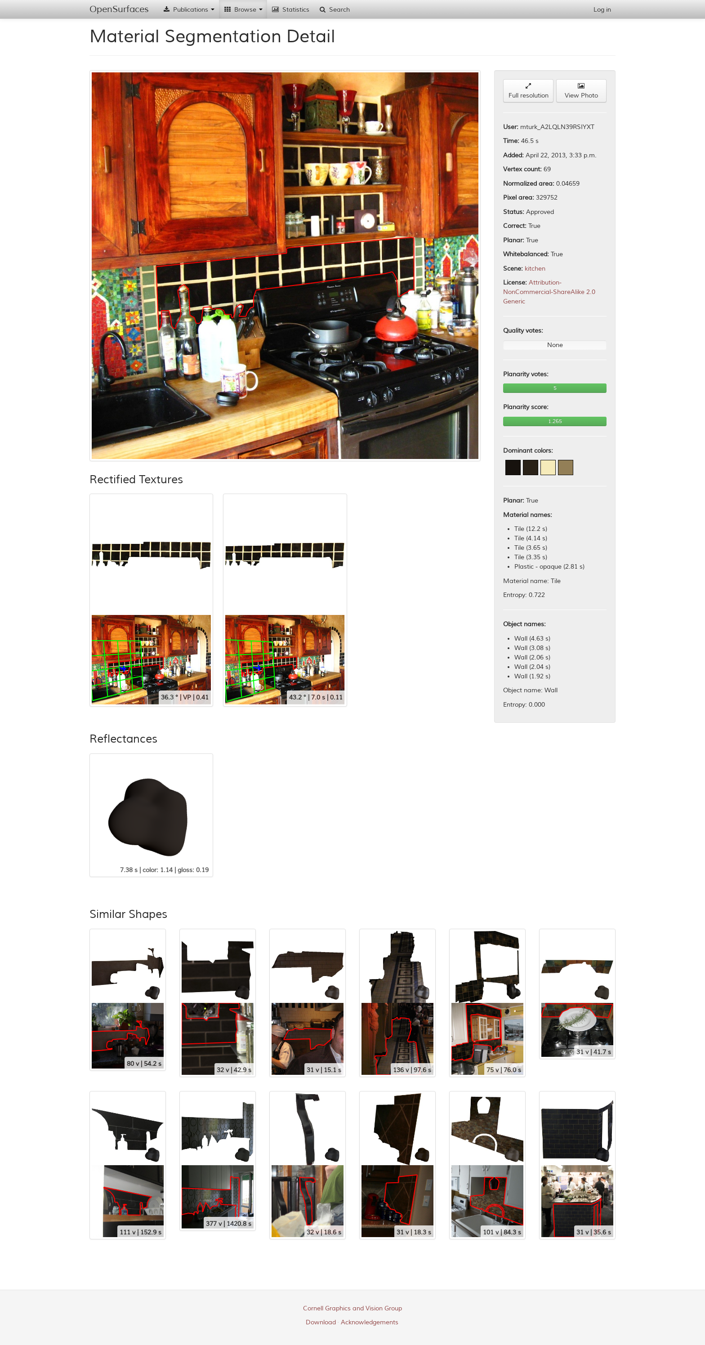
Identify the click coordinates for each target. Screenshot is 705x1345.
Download (321, 1322)
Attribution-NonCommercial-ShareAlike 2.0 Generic (549, 292)
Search (334, 9)
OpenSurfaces (119, 9)
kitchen (535, 268)
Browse (243, 9)
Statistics (290, 9)
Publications (188, 9)
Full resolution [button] (529, 91)
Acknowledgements (369, 1322)
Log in (602, 9)
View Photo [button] (581, 91)
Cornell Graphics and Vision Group (352, 1308)
